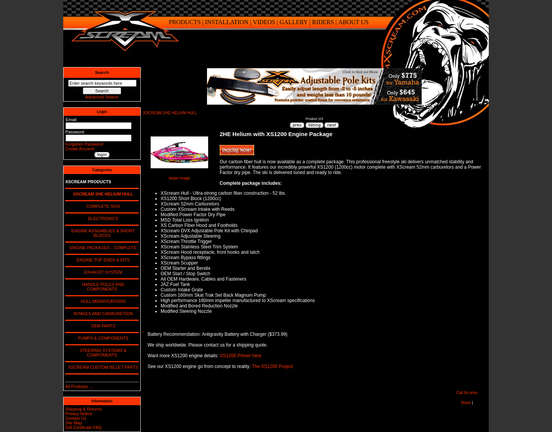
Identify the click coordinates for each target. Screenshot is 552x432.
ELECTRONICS (102, 218)
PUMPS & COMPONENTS (102, 338)
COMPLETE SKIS (102, 206)
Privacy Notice (78, 413)
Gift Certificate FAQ (83, 427)
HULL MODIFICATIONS (101, 301)
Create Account (79, 148)
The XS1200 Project (272, 366)
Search (102, 72)
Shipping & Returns (83, 409)
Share (466, 403)
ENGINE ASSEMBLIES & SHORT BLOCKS (102, 233)
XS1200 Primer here (240, 355)
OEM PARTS (102, 326)
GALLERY (293, 22)
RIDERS (323, 22)
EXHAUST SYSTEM (102, 272)
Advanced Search (101, 97)
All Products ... (78, 386)
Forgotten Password (84, 144)
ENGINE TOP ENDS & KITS (102, 260)
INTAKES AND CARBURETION (102, 313)
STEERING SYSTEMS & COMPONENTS (102, 352)
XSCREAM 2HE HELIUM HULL (170, 113)
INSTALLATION (226, 22)
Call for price (467, 393)
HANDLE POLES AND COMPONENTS (102, 286)
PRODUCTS (185, 22)
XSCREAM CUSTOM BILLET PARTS (102, 367)
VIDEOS (264, 22)
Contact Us (75, 418)
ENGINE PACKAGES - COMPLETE (101, 247)
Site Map (73, 423)
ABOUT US (353, 22)
